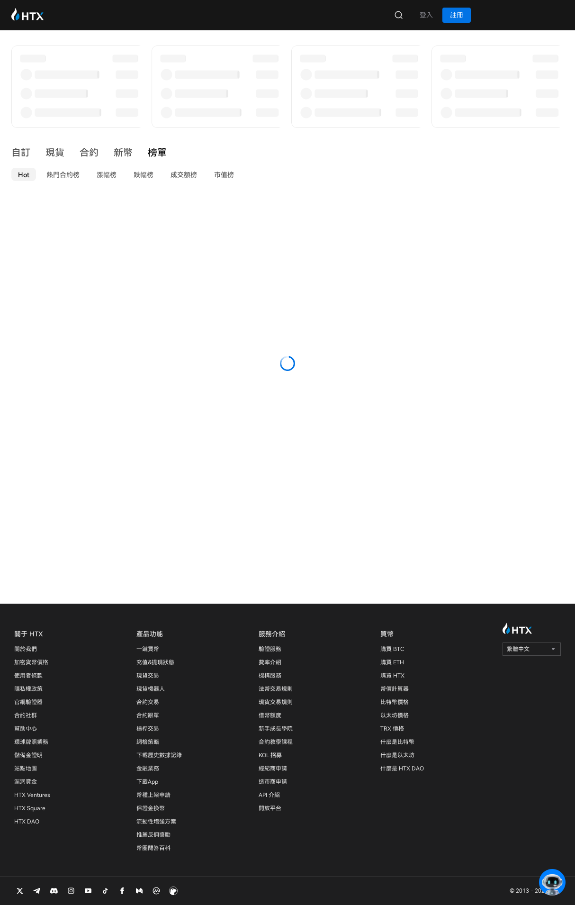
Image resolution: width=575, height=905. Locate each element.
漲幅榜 (107, 175)
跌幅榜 (143, 175)
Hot (23, 175)
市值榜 (224, 175)
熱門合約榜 (63, 175)
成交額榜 (184, 175)
